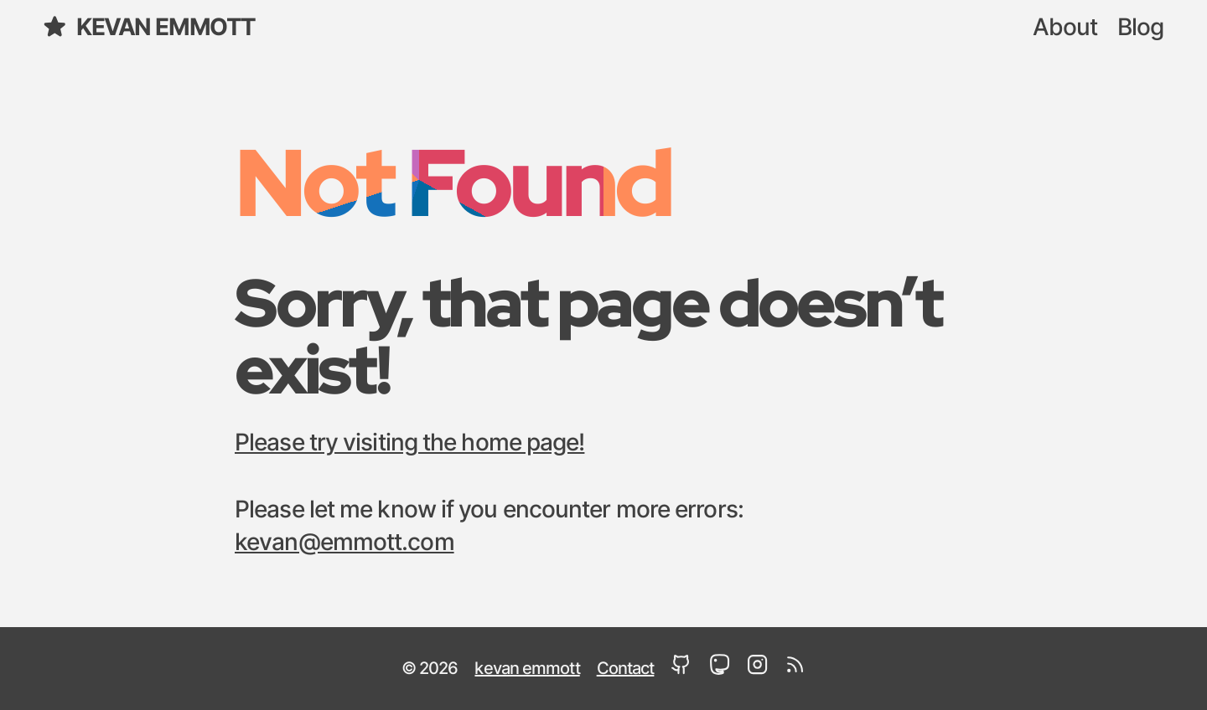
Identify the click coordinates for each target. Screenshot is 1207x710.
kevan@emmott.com (344, 543)
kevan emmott (148, 27)
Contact (626, 669)
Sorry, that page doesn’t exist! (588, 335)
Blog (1140, 28)
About (1065, 28)
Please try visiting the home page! (409, 443)
